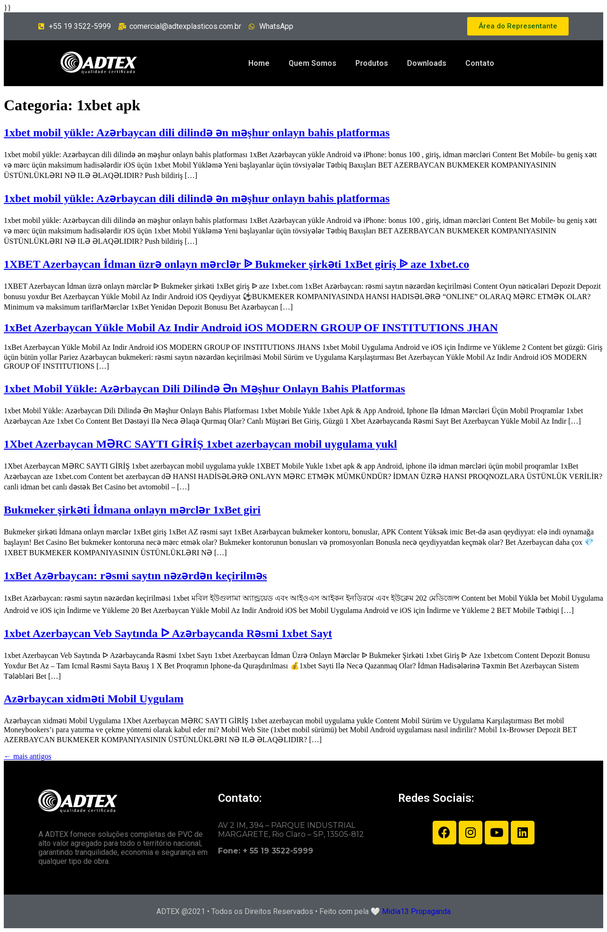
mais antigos (27, 756)
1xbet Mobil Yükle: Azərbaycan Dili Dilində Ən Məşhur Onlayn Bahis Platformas (204, 388)
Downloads (426, 63)
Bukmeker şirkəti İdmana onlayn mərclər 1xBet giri (132, 510)
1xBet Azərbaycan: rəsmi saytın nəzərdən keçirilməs (135, 575)
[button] (518, 26)
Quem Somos (312, 63)
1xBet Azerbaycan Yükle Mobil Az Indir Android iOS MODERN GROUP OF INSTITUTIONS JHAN (251, 327)
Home (259, 63)
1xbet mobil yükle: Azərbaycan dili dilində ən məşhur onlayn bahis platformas (197, 132)
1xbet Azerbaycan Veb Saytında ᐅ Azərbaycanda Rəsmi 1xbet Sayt (168, 633)
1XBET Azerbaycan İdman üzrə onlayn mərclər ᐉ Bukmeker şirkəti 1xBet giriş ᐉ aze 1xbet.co (236, 264)
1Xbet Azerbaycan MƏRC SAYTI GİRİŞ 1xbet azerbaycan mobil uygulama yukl (200, 444)
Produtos (371, 63)
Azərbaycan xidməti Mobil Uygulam (93, 698)
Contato (479, 63)
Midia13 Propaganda (416, 911)
